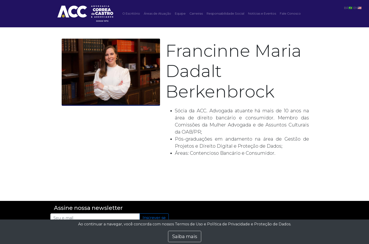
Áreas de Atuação (157, 13)
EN (355, 8)
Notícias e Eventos (262, 13)
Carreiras (196, 13)
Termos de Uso (189, 224)
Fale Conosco (290, 13)
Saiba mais (184, 236)
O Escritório (131, 13)
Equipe (180, 13)
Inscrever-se (154, 218)
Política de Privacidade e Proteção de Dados (248, 224)
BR (346, 8)
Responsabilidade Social (225, 13)
